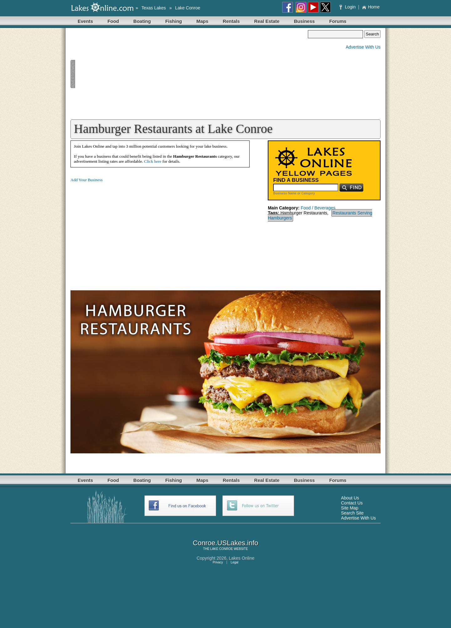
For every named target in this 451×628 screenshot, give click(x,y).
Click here (152, 161)
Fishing (173, 21)
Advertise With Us (363, 47)
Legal (234, 562)
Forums (337, 21)
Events (85, 21)
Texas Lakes (154, 7)
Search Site (352, 512)
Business (304, 21)
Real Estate (267, 21)
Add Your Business (86, 179)
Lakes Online (242, 558)
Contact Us (352, 502)
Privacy (218, 562)
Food (113, 21)
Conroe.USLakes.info (225, 543)
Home (371, 6)
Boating (142, 21)
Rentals (231, 21)
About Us (350, 497)
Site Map (349, 507)
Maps (202, 21)
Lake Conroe (187, 7)
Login (348, 6)
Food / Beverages (318, 207)
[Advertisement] (189, 74)
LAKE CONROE (221, 549)
